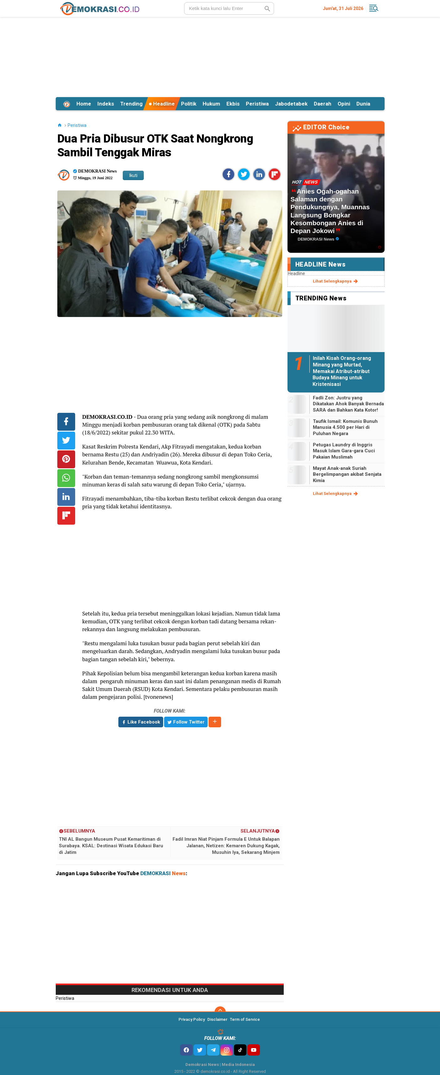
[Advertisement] (220, 56)
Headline (162, 104)
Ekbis (233, 104)
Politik (188, 104)
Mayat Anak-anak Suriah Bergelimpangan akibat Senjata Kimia (347, 474)
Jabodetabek (291, 104)
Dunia (363, 104)
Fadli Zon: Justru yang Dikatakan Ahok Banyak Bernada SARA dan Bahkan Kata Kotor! (348, 404)
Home (83, 104)
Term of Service (245, 1019)
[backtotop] (220, 1012)
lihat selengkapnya (336, 281)
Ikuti (133, 175)
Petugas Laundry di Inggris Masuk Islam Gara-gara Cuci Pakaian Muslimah (344, 451)
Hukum (211, 104)
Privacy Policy (192, 1019)
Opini (344, 104)
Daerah (322, 104)
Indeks (105, 104)
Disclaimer (217, 1019)
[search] (229, 8)
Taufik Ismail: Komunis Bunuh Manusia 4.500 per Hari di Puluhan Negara (345, 427)
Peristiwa (257, 104)
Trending (131, 104)
